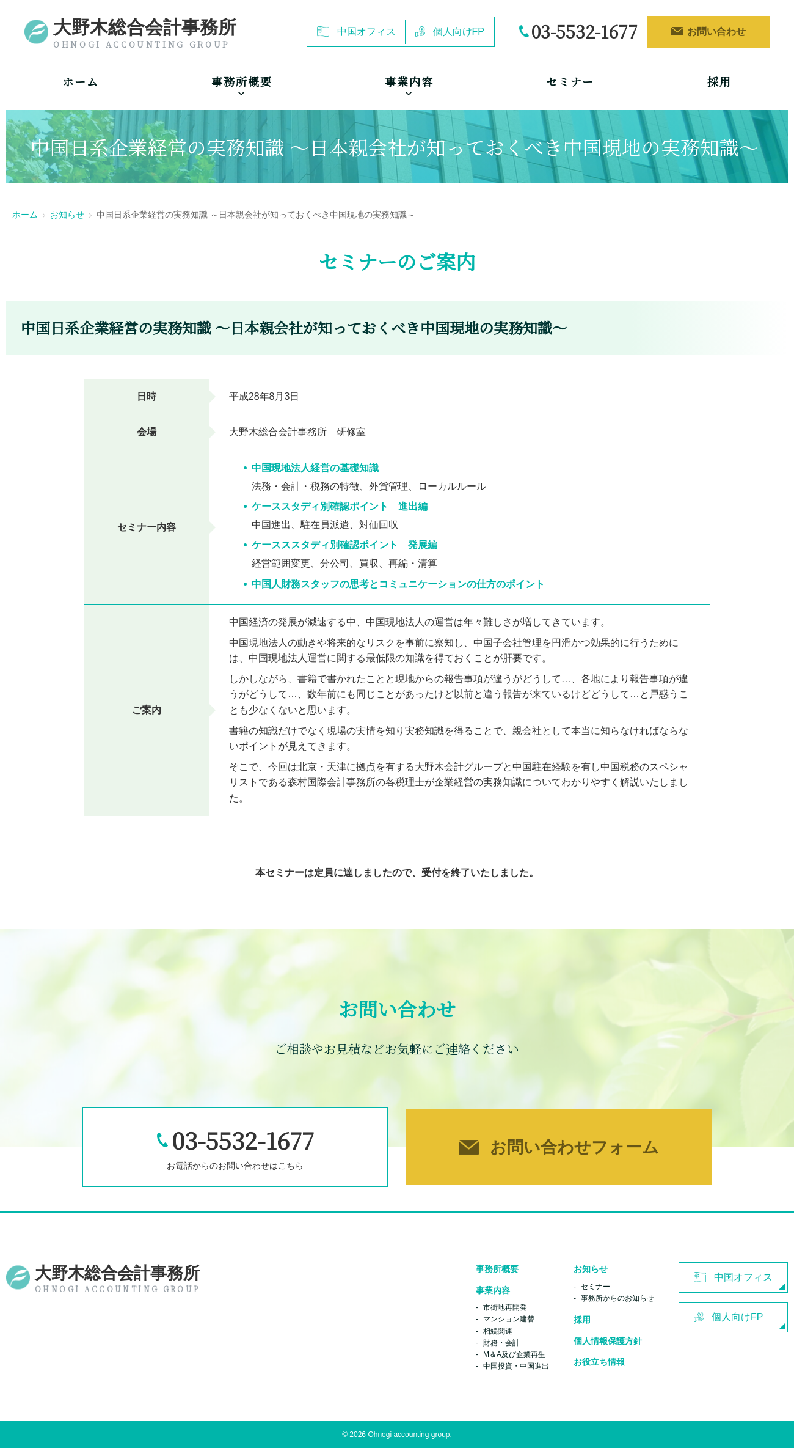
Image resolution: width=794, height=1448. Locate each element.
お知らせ (67, 214)
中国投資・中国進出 (516, 1366)
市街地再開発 (505, 1307)
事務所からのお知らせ (617, 1298)
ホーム (80, 81)
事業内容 (493, 1290)
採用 (719, 81)
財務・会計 (501, 1343)
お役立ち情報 (599, 1362)
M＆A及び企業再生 (514, 1354)
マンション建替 (508, 1319)
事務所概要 (497, 1269)
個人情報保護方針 (608, 1341)
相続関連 (497, 1331)
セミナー (570, 81)
